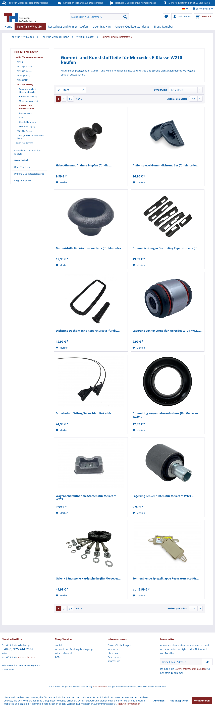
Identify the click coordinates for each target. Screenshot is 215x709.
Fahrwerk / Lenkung (28, 96)
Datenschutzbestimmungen (190, 668)
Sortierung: (160, 89)
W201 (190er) (23, 75)
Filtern (63, 89)
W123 (20, 62)
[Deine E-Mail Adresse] (181, 662)
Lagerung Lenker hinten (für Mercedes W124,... (163, 496)
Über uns (113, 653)
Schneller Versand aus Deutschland (80, 3)
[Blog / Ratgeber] (164, 26)
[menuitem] (99, 16)
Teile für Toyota (24, 143)
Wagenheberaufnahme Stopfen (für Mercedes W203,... (86, 497)
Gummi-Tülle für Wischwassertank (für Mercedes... (89, 248)
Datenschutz (115, 657)
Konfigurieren (202, 700)
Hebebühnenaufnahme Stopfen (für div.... (84, 165)
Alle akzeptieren (179, 700)
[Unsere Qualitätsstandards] (132, 26)
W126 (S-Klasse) (24, 71)
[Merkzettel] (166, 16)
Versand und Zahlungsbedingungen (75, 649)
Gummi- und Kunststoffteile (26, 107)
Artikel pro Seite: (177, 98)
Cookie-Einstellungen (119, 645)
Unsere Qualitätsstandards (29, 173)
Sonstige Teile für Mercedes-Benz (30, 137)
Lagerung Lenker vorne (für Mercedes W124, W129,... (167, 331)
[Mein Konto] (181, 16)
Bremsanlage (25, 112)
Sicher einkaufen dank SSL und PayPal (187, 3)
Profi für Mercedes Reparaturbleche (25, 3)
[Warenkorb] (203, 16)
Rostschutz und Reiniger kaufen (27, 152)
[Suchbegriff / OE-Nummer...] (99, 16)
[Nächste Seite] (64, 99)
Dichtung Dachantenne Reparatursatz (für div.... (88, 331)
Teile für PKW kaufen (26, 51)
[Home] (8, 26)
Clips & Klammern (27, 121)
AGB (57, 657)
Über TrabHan (22, 167)
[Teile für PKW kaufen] (30, 26)
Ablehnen (159, 700)
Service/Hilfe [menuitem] (201, 8)
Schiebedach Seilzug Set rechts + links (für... (85, 413)
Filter (21, 117)
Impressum (114, 661)
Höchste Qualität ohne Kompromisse (132, 3)
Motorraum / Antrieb (28, 101)
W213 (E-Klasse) (24, 131)
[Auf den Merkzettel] (62, 182)
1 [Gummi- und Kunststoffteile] (58, 98)
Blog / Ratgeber (22, 180)
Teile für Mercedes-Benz (29, 57)
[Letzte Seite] (70, 99)
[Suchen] (125, 16)
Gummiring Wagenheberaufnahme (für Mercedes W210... (165, 415)
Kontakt (59, 645)
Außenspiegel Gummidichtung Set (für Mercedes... (166, 165)
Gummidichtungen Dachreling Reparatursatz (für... (167, 248)
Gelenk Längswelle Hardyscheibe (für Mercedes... (88, 578)
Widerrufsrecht (63, 653)
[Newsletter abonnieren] (207, 662)
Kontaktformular (27, 657)
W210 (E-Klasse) (25, 84)
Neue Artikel (21, 160)
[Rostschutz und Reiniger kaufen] (68, 26)
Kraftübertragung (27, 126)
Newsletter (114, 649)
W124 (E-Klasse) (24, 66)
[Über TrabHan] (101, 26)
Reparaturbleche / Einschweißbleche (27, 90)
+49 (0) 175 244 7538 (17, 649)
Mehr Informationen (129, 703)
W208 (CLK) (22, 80)
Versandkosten (100, 686)
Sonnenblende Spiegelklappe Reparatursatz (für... (166, 578)
